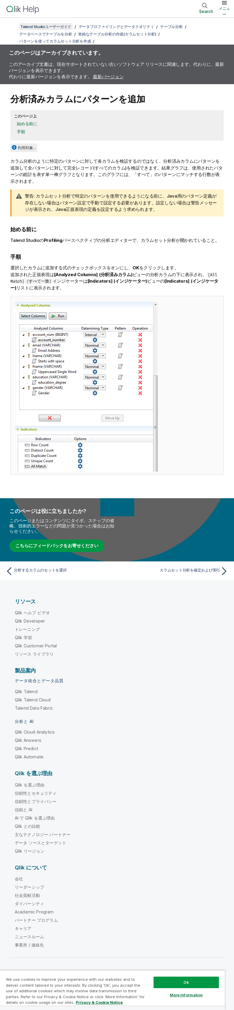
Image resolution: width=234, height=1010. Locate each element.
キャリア (23, 928)
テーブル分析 (171, 26)
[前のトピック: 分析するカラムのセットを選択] (59, 571)
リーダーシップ (29, 887)
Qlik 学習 (23, 637)
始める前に (27, 123)
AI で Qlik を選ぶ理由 (35, 817)
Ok (186, 982)
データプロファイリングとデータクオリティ (116, 26)
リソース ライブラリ (34, 653)
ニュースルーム (29, 936)
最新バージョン (108, 76)
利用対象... (27, 147)
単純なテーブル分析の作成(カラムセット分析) (117, 34)
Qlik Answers (28, 740)
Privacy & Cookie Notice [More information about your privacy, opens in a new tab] (99, 1002)
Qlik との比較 (27, 826)
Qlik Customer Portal (36, 645)
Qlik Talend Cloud (33, 699)
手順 (21, 131)
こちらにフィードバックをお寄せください (56, 545)
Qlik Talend (26, 691)
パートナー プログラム (36, 920)
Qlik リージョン (30, 850)
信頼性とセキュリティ (36, 793)
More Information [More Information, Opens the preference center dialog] (186, 995)
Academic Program (34, 911)
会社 (19, 878)
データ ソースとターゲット (40, 842)
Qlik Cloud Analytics (35, 731)
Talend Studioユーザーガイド (45, 26)
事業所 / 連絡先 (29, 944)
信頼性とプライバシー (36, 801)
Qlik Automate (29, 756)
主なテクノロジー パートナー (42, 834)
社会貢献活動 (27, 895)
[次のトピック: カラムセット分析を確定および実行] (174, 571)
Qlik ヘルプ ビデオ (32, 612)
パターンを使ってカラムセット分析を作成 (55, 41)
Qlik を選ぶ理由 (30, 784)
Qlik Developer (30, 620)
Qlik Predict (26, 748)
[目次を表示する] (11, 26)
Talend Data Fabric (34, 708)
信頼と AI (23, 809)
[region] (112, 990)
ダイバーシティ (29, 903)
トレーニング (27, 629)
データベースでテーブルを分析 (45, 34)
